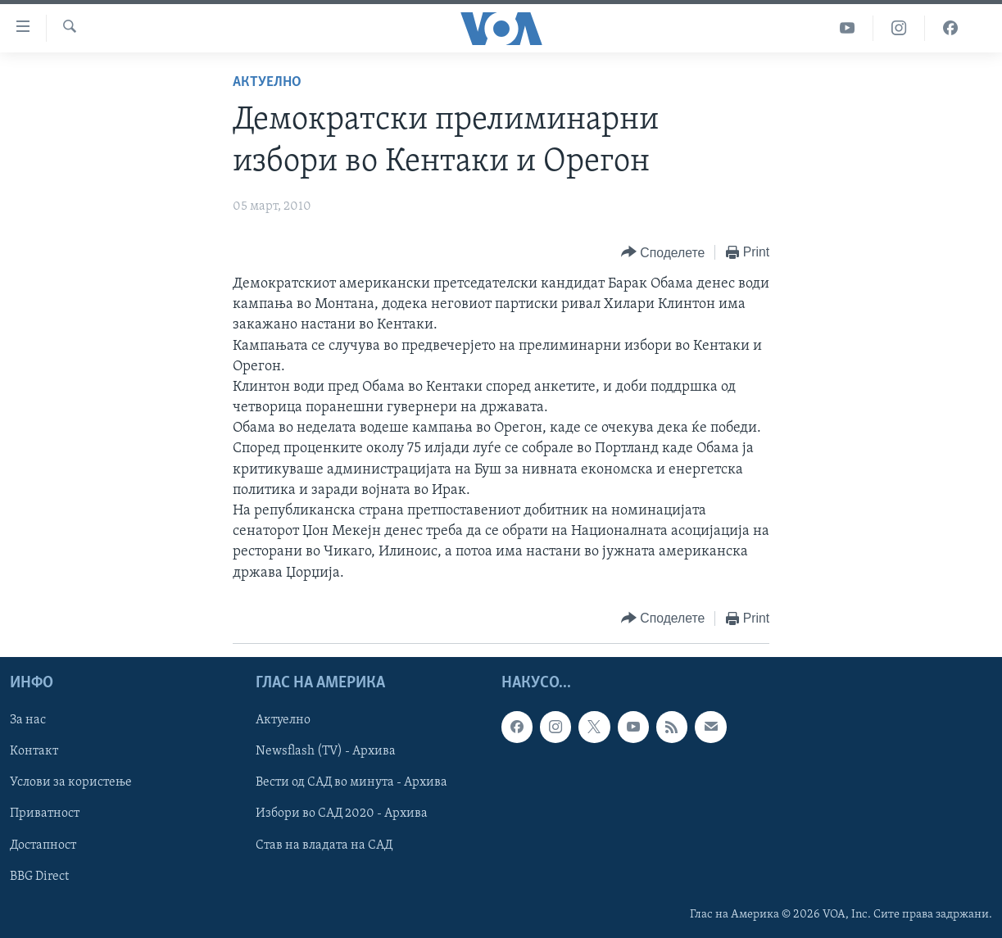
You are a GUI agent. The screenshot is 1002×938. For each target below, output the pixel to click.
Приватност (44, 813)
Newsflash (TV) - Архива (326, 751)
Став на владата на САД (324, 844)
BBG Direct (39, 875)
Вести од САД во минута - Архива (351, 782)
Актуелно (267, 82)
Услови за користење (71, 782)
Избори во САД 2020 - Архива (342, 813)
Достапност (43, 844)
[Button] (663, 253)
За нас (28, 720)
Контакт (34, 751)
